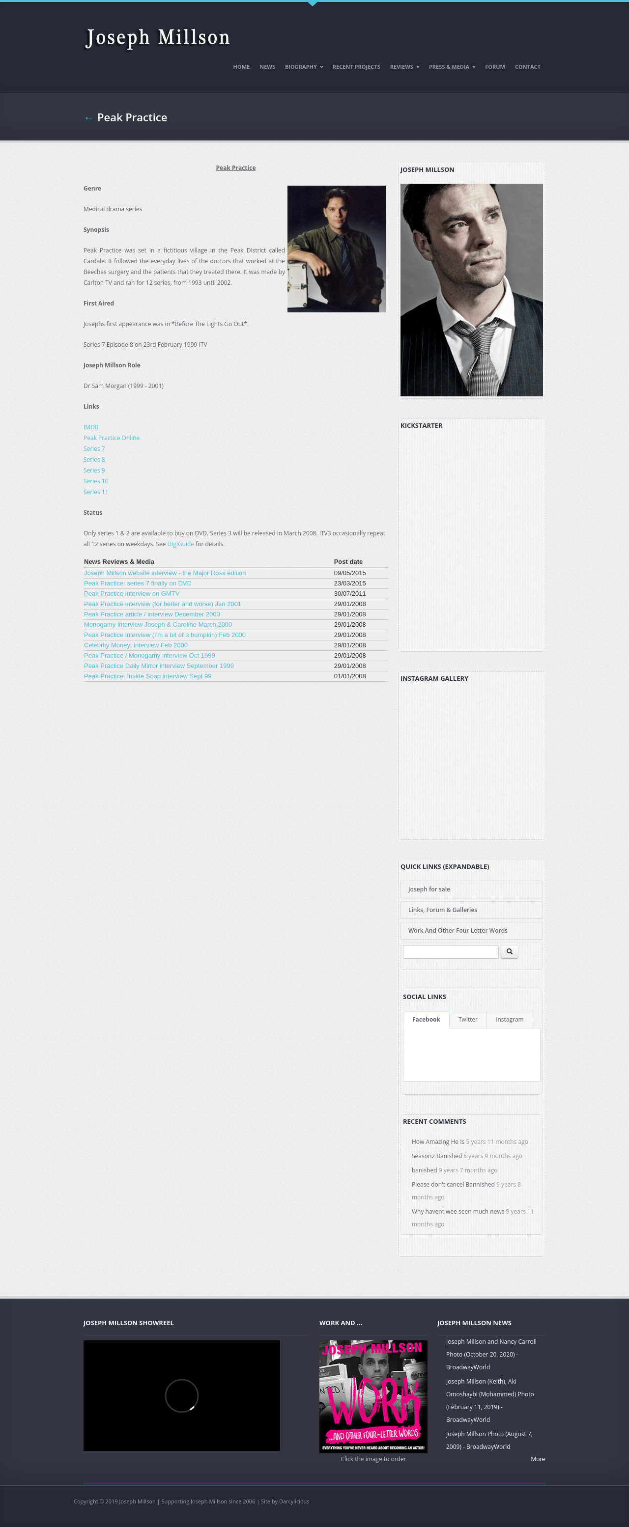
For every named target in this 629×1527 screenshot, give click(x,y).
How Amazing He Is (438, 1142)
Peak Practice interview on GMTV (131, 593)
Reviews (402, 68)
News (267, 66)
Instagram (510, 1019)
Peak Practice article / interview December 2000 (152, 614)
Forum (495, 66)
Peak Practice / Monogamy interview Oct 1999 (149, 655)
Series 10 (96, 481)
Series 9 (94, 470)
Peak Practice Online (112, 438)
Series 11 (96, 492)
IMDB (91, 427)
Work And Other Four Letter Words (458, 930)
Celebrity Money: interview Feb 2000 (136, 645)
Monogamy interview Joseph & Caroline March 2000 (158, 624)
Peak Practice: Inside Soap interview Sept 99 (147, 676)
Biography (302, 68)
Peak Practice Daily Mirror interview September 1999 (159, 665)
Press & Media (450, 68)
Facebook (426, 1019)
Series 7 (94, 448)
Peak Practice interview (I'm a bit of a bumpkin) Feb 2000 (165, 635)
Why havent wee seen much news (458, 1211)
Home (241, 66)
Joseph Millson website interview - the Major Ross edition (165, 573)
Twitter (468, 1019)
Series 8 (94, 459)
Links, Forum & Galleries (442, 910)
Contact (528, 66)
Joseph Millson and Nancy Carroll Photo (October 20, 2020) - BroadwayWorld (491, 1354)
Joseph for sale (429, 889)
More (538, 1459)
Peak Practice (132, 117)
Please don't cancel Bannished (453, 1184)
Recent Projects (356, 66)
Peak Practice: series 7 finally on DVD (138, 583)
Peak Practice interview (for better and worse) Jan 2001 (162, 604)
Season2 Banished (437, 1156)
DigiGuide (181, 544)
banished (424, 1170)
